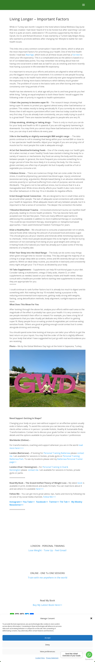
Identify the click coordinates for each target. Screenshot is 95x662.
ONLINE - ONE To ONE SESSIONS (47, 573)
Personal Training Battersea (57, 453)
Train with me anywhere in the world (47, 577)
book (80, 483)
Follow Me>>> (49, 496)
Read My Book (47, 600)
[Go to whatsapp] (89, 655)
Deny (47, 644)
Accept (47, 638)
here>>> (40, 489)
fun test (76, 54)
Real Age (30, 54)
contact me (33, 470)
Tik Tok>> (65, 501)
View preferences (47, 651)
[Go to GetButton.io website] (89, 659)
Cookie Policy (40, 658)
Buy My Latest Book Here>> (47, 604)
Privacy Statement (52, 658)
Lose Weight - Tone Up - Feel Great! (47, 550)
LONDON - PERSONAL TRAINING (47, 545)
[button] (91, 618)
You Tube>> (29, 501)
